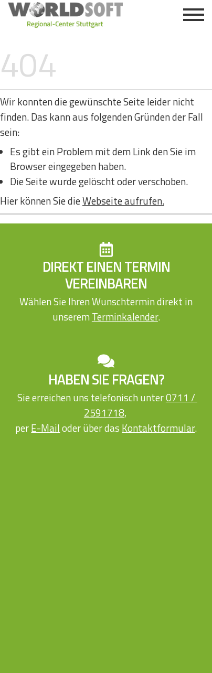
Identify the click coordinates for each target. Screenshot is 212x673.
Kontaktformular (158, 427)
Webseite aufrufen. (123, 200)
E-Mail (45, 427)
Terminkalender (125, 316)
